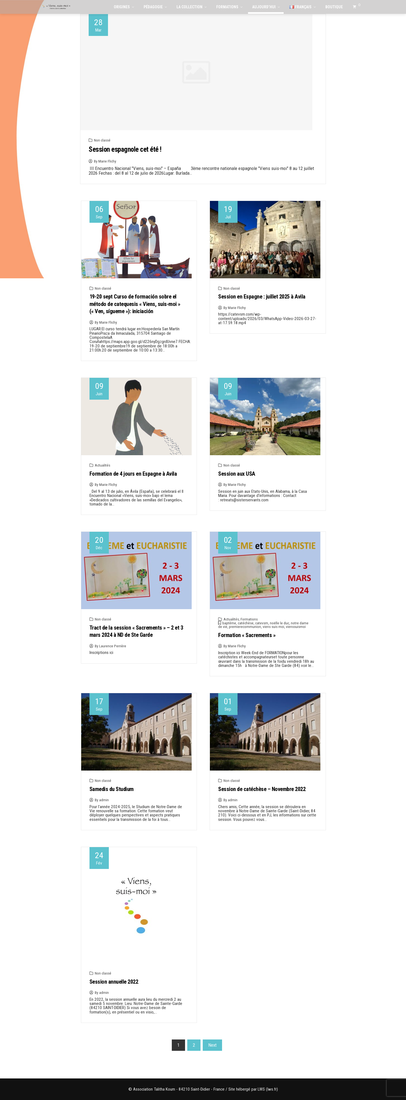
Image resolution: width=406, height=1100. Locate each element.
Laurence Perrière (112, 646)
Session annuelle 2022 (113, 981)
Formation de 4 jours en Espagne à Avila (133, 473)
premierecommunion (245, 626)
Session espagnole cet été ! (125, 149)
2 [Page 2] (194, 1045)
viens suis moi (273, 626)
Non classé (102, 140)
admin (104, 800)
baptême (229, 623)
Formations (249, 619)
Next (212, 1045)
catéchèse (246, 623)
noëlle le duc (279, 623)
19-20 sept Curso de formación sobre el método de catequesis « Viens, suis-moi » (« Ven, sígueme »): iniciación (134, 304)
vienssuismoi (296, 626)
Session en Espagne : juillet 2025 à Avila (261, 296)
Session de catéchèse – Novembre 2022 (261, 789)
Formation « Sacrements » (246, 635)
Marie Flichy (107, 161)
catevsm (261, 623)
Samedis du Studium (111, 789)
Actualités (102, 465)
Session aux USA (236, 473)
